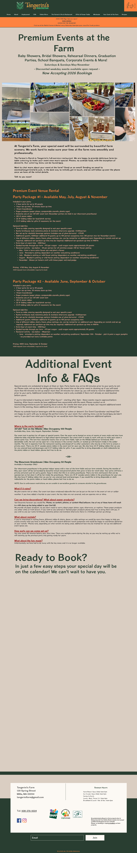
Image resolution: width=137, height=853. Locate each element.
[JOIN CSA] (135, 6)
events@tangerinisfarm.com (28, 170)
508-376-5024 (29, 810)
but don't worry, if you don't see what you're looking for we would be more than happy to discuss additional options (68, 415)
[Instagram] (24, 820)
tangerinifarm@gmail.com (30, 797)
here (60, 163)
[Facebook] (19, 820)
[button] (111, 14)
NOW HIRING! (66, 21)
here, (111, 414)
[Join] (95, 837)
